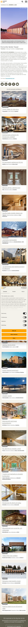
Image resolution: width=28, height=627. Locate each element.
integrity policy (5, 308)
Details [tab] (14, 291)
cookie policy (14, 308)
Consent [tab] (5, 291)
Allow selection (14, 334)
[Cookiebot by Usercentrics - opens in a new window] (21, 288)
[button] (26, 1)
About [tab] (23, 291)
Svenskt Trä (4, 2)
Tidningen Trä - (9, 4)
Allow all (14, 330)
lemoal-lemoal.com (10, 78)
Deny (14, 338)
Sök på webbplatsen (23, 1)
